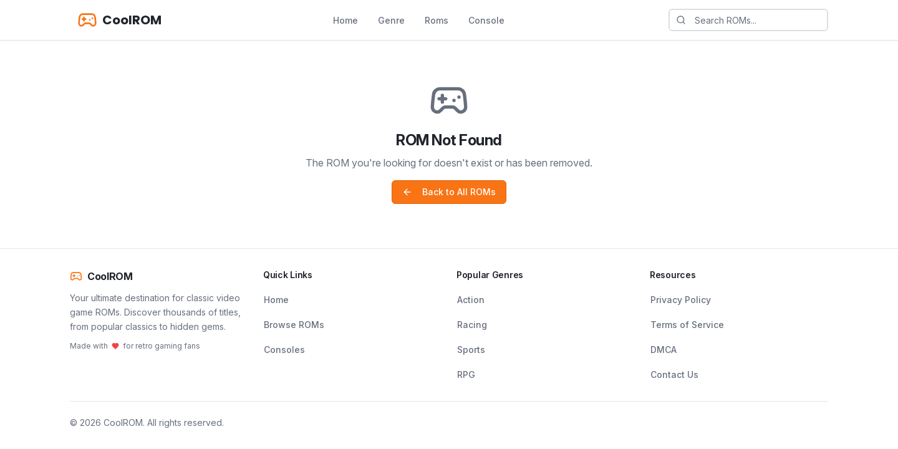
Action (471, 299)
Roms (436, 20)
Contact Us (674, 374)
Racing (472, 324)
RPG (466, 374)
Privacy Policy (680, 299)
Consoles (284, 349)
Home (345, 20)
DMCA (663, 349)
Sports (471, 349)
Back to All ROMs (449, 191)
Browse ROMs (294, 324)
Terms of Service (687, 324)
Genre (391, 20)
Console (486, 20)
